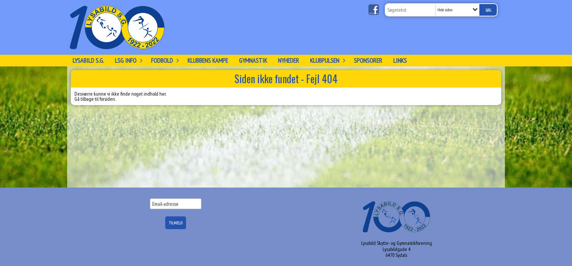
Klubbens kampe (208, 60)
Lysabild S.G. (88, 60)
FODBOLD (164, 60)
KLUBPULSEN (326, 60)
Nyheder (288, 60)
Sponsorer (368, 60)
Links (400, 60)
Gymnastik (253, 60)
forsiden (107, 99)
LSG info (127, 60)
